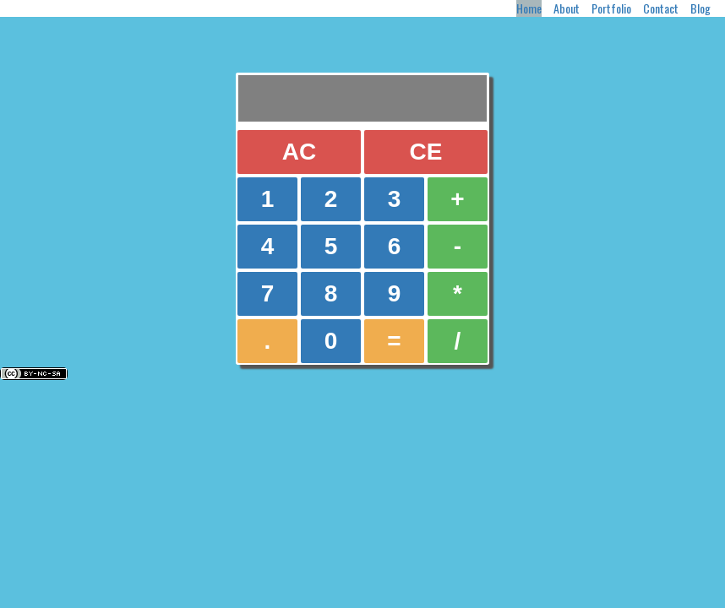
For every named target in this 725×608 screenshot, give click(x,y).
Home (529, 8)
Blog (700, 8)
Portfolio (611, 8)
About (566, 8)
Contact (661, 8)
